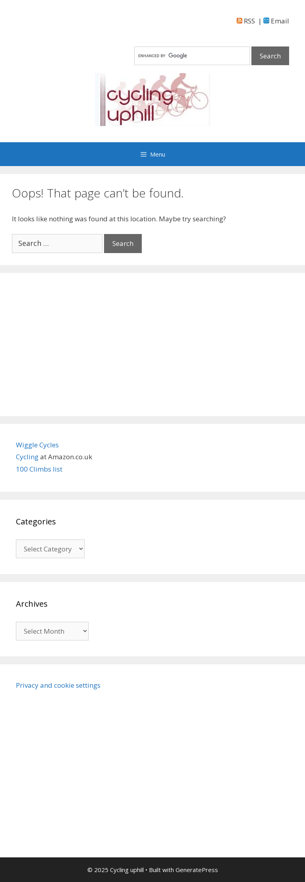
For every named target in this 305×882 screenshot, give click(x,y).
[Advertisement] (152, 344)
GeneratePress (197, 870)
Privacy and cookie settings (58, 685)
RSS (246, 20)
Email (276, 20)
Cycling (28, 456)
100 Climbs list (39, 469)
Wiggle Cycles (37, 444)
